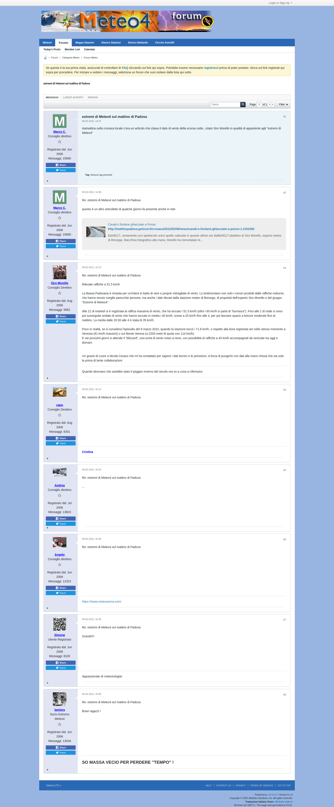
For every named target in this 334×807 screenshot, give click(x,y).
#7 (284, 619)
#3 (284, 267)
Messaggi (52, 97)
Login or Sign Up (280, 2)
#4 (284, 389)
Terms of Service (261, 785)
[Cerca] (228, 104)
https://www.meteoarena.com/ (101, 601)
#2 (284, 192)
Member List (72, 49)
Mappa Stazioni (84, 42)
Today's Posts (51, 49)
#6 (284, 539)
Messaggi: (55, 158)
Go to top (284, 785)
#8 (284, 694)
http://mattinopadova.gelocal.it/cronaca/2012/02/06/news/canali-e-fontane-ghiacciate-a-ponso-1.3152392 (181, 229)
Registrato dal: (56, 149)
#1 (284, 116)
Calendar (89, 49)
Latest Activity (73, 97)
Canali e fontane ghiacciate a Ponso (132, 224)
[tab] (52, 97)
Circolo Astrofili (164, 42)
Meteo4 (47, 42)
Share (60, 165)
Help (209, 785)
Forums (63, 42)
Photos (93, 97)
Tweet (61, 170)
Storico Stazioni (111, 42)
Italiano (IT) (53, 785)
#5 (284, 470)
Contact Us (223, 785)
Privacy (241, 785)
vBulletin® (273, 794)
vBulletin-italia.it (284, 801)
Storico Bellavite (138, 42)
